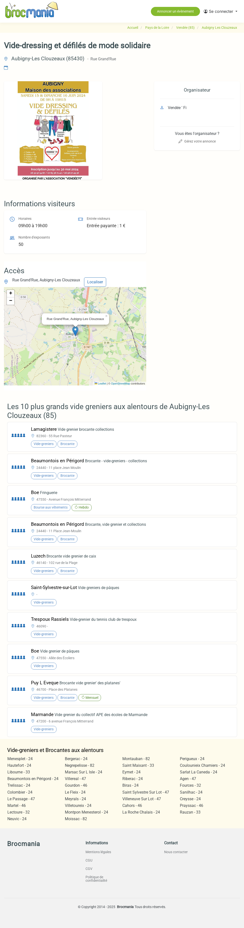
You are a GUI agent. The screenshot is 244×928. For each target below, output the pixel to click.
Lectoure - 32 (18, 812)
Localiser (95, 282)
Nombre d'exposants (34, 237)
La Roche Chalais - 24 (141, 812)
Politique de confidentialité (96, 878)
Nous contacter (176, 852)
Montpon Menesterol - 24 (86, 812)
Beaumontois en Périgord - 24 (32, 778)
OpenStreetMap (120, 383)
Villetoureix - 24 (78, 805)
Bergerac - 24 (76, 758)
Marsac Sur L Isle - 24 (83, 772)
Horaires (24, 219)
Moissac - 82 (76, 818)
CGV (89, 868)
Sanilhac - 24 (191, 792)
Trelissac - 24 (18, 785)
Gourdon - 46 (76, 785)
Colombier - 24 (19, 792)
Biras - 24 (130, 785)
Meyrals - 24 (75, 799)
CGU (89, 860)
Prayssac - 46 (191, 805)
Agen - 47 (188, 778)
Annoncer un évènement (175, 11)
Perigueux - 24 (192, 758)
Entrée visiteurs (98, 219)
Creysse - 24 (190, 799)
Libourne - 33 (18, 772)
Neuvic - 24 (17, 818)
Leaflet (100, 383)
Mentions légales (98, 852)
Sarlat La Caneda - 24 (198, 772)
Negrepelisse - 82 (79, 765)
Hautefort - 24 (19, 765)
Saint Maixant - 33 (138, 765)
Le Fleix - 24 (75, 792)
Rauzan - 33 (190, 812)
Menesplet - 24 (20, 758)
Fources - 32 (190, 785)
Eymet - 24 (131, 772)
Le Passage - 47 (21, 799)
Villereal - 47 (75, 778)
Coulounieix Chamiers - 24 (202, 765)
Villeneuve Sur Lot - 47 (141, 799)
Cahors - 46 (132, 805)
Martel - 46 (16, 805)
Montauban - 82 (136, 758)
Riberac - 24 (132, 778)
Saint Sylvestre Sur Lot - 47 (145, 792)
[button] (220, 11)
